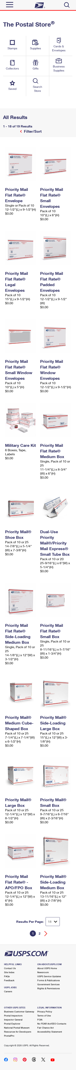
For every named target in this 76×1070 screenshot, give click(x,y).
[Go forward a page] (45, 933)
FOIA (39, 1019)
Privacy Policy (44, 1011)
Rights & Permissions (48, 988)
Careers (8, 991)
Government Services (48, 984)
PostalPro (9, 1035)
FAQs (7, 976)
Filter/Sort (32, 131)
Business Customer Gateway (19, 1011)
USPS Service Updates (49, 976)
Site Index (9, 972)
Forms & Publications (48, 980)
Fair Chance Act (45, 1027)
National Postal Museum (17, 1027)
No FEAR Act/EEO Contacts (51, 1023)
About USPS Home (47, 968)
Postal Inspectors (13, 1015)
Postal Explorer (12, 1023)
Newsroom (43, 972)
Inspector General (13, 1019)
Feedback (9, 980)
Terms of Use (44, 1015)
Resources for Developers (17, 1031)
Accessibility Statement (49, 1031)
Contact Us (10, 968)
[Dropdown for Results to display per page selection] (53, 921)
